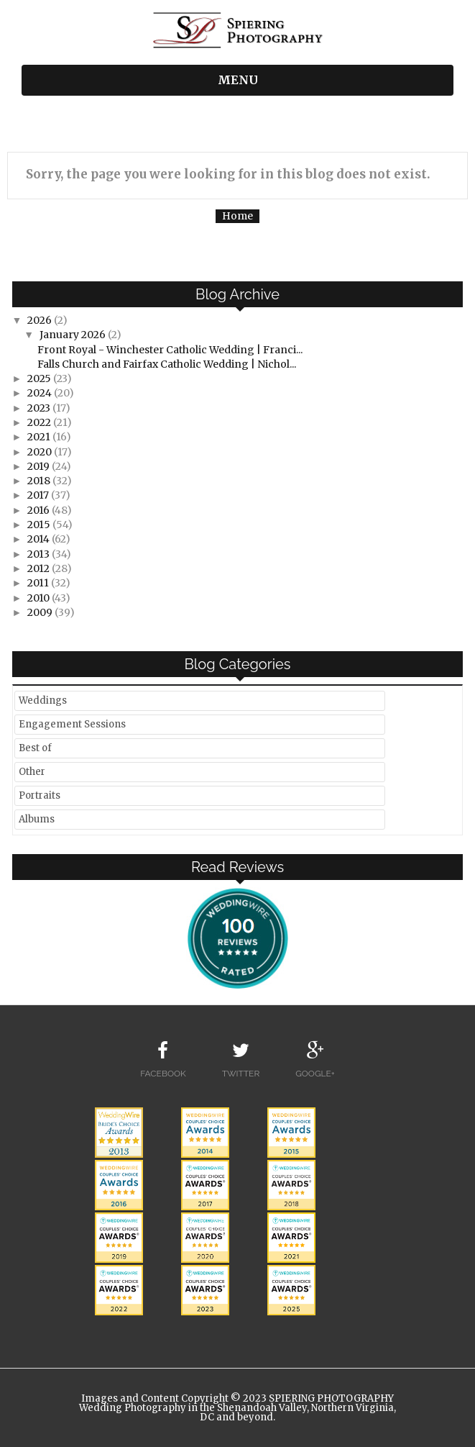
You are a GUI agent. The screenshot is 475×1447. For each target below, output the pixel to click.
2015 (39, 524)
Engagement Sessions (72, 724)
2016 (39, 510)
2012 (39, 568)
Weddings (43, 700)
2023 (39, 408)
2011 (39, 582)
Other (32, 772)
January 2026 (74, 334)
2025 (40, 378)
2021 (39, 436)
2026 (40, 320)
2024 (40, 392)
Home (237, 215)
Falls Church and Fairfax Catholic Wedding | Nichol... (166, 364)
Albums (37, 819)
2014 (39, 538)
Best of (35, 748)
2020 (40, 451)
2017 (39, 495)
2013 (39, 554)
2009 (41, 612)
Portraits (39, 795)
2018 (39, 480)
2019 (39, 466)
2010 (39, 597)
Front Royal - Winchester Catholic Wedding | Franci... (170, 349)
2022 (40, 422)
